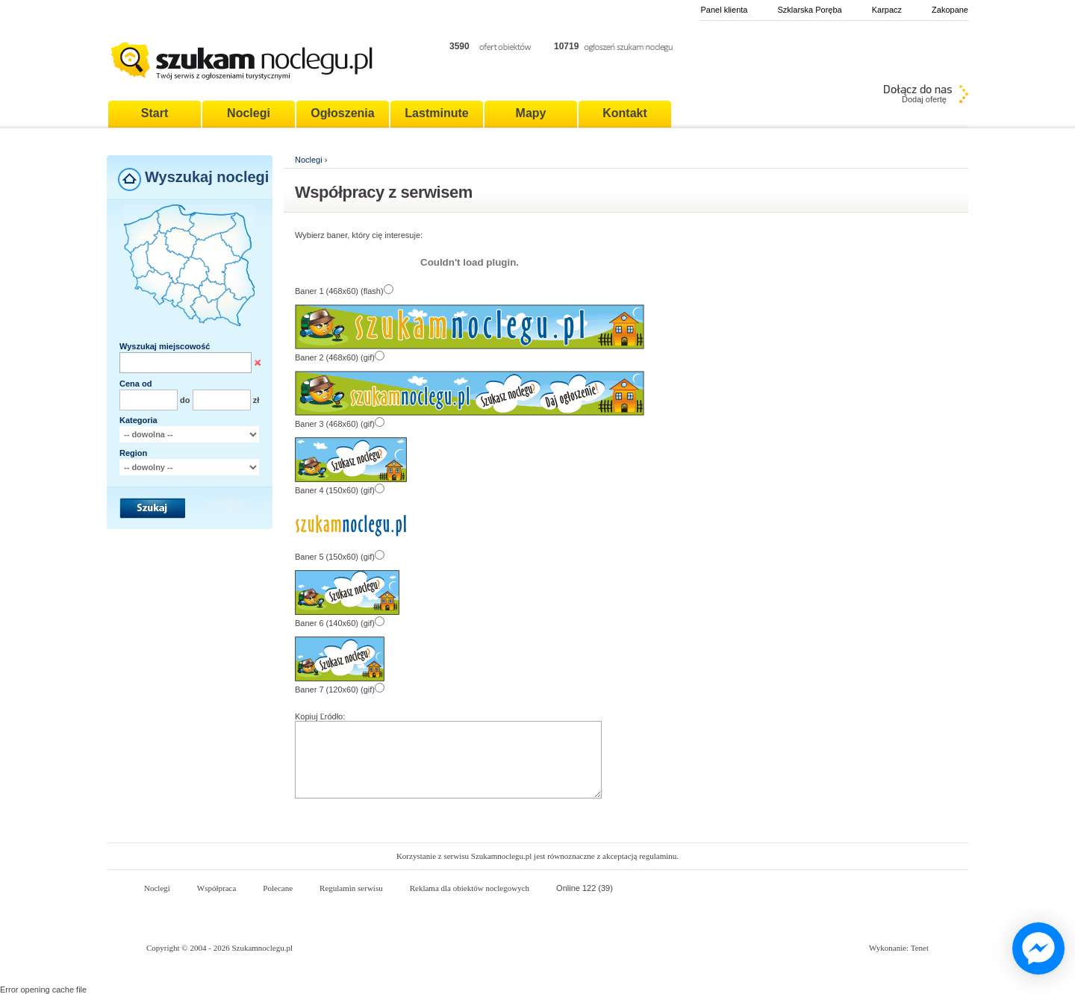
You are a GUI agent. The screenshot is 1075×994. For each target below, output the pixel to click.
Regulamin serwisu (351, 888)
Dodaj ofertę (924, 99)
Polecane (278, 888)
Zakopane (950, 9)
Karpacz (887, 9)
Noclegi (308, 159)
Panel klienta (723, 9)
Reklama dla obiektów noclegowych (469, 888)
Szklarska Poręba (809, 9)
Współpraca (217, 888)
